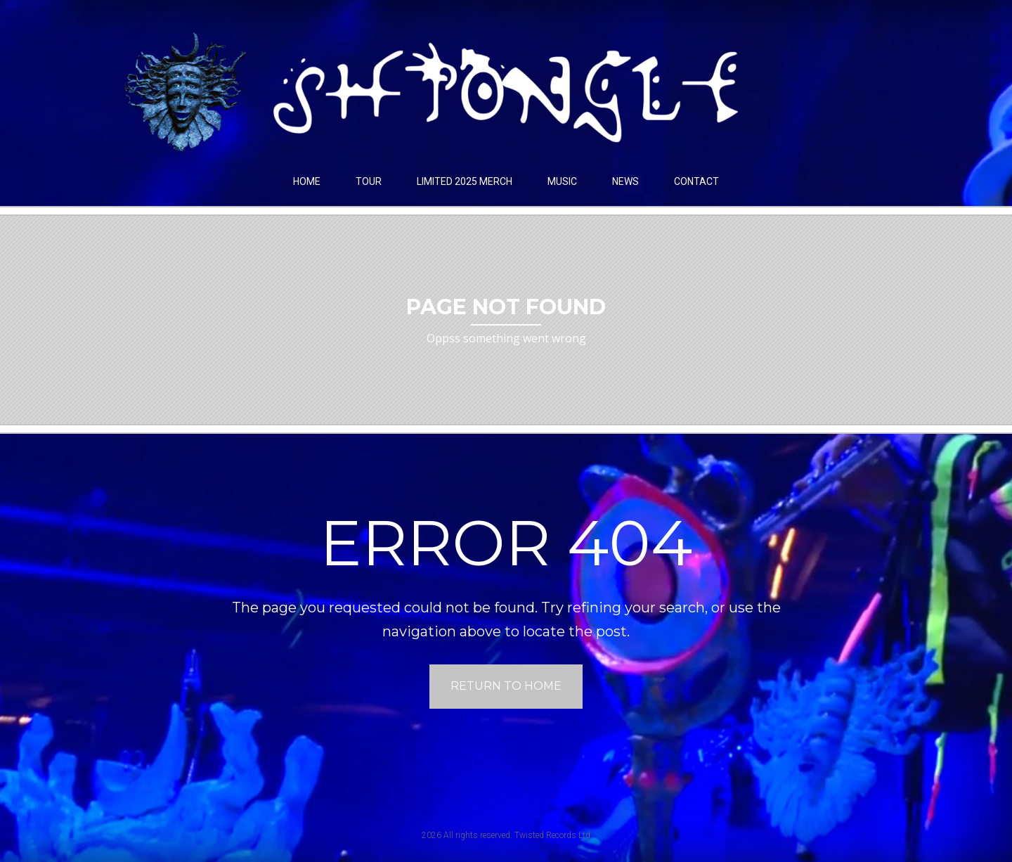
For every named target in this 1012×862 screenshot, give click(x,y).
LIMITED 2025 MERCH (464, 181)
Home (306, 181)
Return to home (506, 686)
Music (562, 181)
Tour (369, 181)
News (625, 181)
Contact (696, 181)
